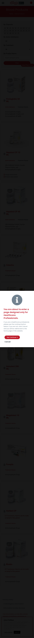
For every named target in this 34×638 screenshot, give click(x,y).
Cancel (8, 342)
